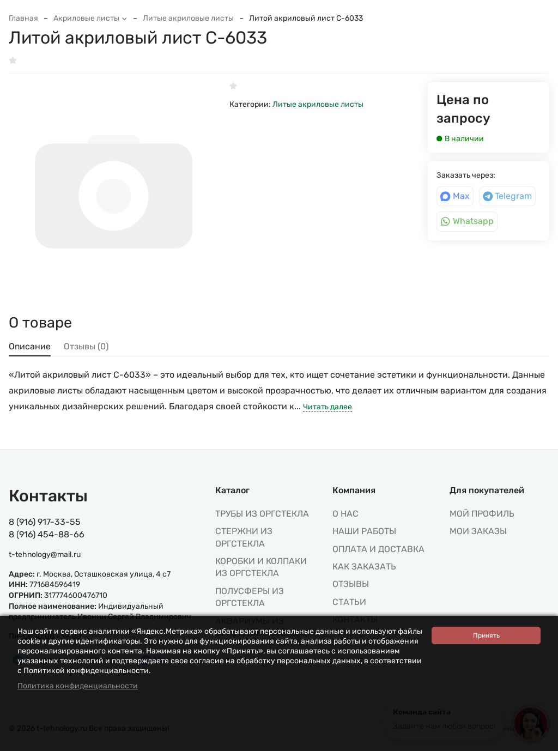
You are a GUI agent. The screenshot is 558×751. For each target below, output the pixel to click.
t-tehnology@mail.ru (45, 554)
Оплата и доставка (378, 549)
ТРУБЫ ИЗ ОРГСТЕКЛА (262, 513)
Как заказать (364, 566)
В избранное (184, 61)
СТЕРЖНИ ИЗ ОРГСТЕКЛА (243, 537)
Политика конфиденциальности (77, 686)
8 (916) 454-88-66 (46, 534)
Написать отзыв (44, 61)
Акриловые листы (90, 18)
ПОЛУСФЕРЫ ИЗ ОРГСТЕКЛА (249, 597)
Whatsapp (467, 221)
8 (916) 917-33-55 (45, 522)
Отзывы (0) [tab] (86, 346)
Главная (23, 18)
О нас (345, 513)
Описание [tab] (30, 346)
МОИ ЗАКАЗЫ (478, 531)
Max (455, 196)
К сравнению (117, 61)
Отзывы (350, 584)
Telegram (507, 196)
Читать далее (327, 406)
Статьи (349, 602)
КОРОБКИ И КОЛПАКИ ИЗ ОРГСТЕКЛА (261, 567)
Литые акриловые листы (188, 18)
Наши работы (364, 531)
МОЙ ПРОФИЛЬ (482, 513)
